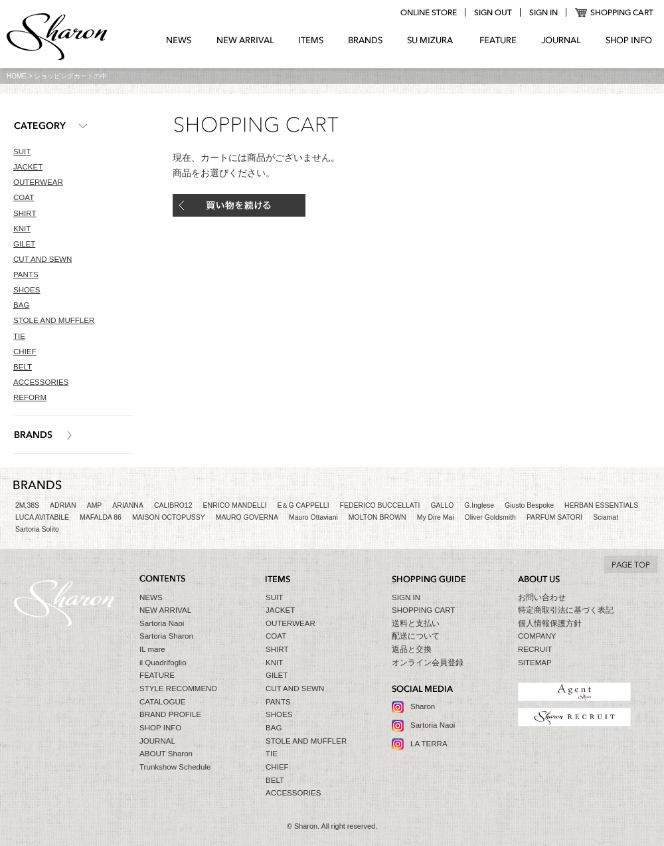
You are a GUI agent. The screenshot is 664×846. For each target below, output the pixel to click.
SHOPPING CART (614, 12)
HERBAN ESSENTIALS (601, 505)
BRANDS (365, 40)
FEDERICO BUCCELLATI (380, 505)
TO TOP (630, 564)
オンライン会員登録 (427, 663)
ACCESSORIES (40, 382)
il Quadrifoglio (163, 663)
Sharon (422, 706)
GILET (24, 244)
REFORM (29, 397)
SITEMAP (535, 663)
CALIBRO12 (173, 505)
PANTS (26, 274)
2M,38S (27, 505)
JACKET (27, 167)
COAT (23, 197)
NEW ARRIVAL (245, 40)
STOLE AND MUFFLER (53, 320)
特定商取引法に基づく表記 (566, 610)
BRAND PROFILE (170, 714)
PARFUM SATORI (554, 517)
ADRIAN (63, 505)
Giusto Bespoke (529, 505)
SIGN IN (406, 597)
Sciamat (605, 517)
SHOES (26, 290)
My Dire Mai (435, 517)
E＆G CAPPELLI (303, 505)
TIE (19, 336)
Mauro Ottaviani (313, 517)
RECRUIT (535, 649)
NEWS (179, 40)
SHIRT (24, 213)
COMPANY (537, 636)
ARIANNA (127, 505)
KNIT (22, 229)
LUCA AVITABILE (42, 517)
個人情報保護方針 (550, 623)
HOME (17, 76)
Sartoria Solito (37, 529)
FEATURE (498, 40)
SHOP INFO (628, 40)
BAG (21, 305)
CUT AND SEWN (42, 259)
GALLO (442, 505)
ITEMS (311, 40)
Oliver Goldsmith (490, 517)
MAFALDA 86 (101, 517)
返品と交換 (412, 649)
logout (493, 12)
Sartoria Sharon (166, 636)
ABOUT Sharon (166, 754)
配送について (416, 636)
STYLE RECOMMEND (178, 688)
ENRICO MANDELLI (235, 505)
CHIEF (25, 352)
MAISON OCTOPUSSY (168, 517)
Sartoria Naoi (161, 623)
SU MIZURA (431, 40)
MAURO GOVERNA (247, 517)
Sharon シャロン (57, 37)
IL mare (152, 649)
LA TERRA (429, 744)
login (543, 12)
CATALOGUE (162, 702)
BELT (22, 367)
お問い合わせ (542, 597)
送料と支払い (416, 623)
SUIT (22, 152)
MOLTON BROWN (377, 517)
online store (428, 12)
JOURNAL (561, 40)
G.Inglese (479, 505)
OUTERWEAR (38, 182)
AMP (94, 505)
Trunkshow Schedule (174, 767)
